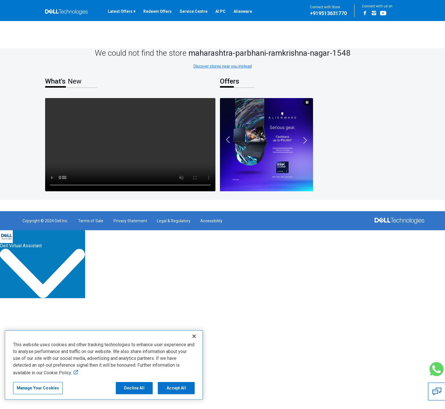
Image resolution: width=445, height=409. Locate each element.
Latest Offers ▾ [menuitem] (121, 11)
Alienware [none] (243, 11)
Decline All (134, 388)
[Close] (194, 336)
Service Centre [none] (193, 11)
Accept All (176, 388)
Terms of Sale (90, 221)
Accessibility (211, 221)
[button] (436, 369)
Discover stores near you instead (223, 66)
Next (306, 141)
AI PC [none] (220, 11)
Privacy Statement (130, 221)
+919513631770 (328, 13)
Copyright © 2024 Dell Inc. (45, 221)
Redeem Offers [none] (157, 11)
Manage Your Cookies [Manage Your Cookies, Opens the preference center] (38, 388)
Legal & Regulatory (173, 221)
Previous (227, 138)
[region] (104, 365)
